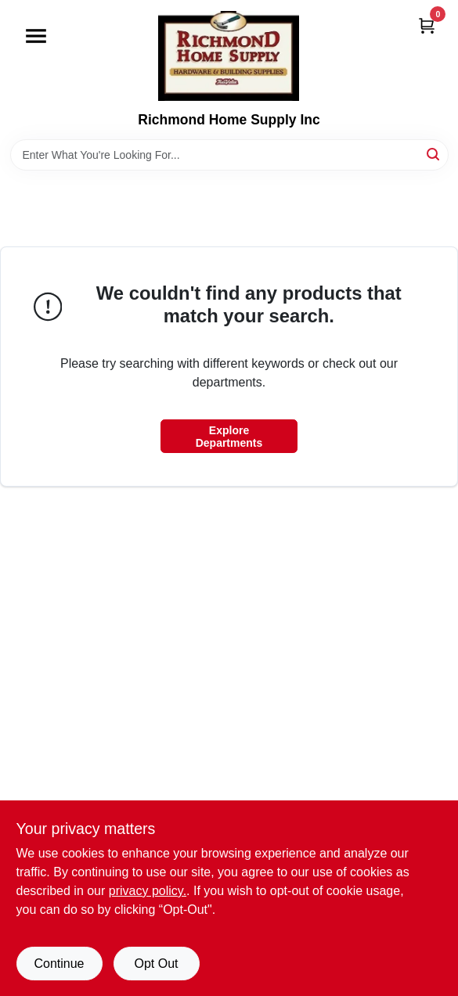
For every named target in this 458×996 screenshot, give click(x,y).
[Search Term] (229, 155)
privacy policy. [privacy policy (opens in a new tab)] (147, 890)
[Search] (434, 154)
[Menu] (36, 36)
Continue (59, 963)
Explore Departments (229, 436)
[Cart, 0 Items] (427, 25)
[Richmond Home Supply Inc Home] (228, 56)
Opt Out (156, 963)
